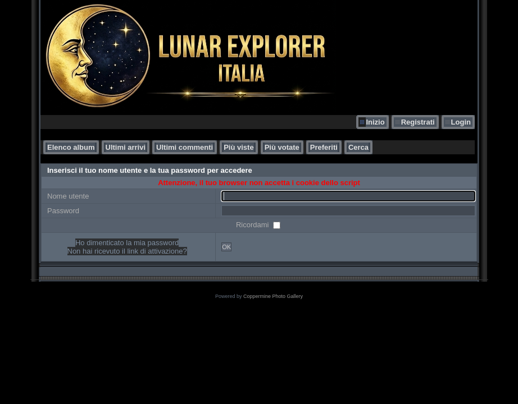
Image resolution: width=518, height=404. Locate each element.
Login (461, 122)
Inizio (375, 122)
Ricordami (253, 225)
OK (226, 247)
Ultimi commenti (184, 147)
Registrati (418, 122)
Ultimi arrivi (126, 147)
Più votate (282, 147)
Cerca (358, 147)
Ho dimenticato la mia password (127, 242)
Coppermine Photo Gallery (273, 296)
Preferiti (324, 147)
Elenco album (71, 147)
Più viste (238, 147)
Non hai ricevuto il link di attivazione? (127, 251)
